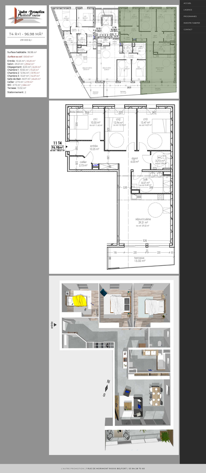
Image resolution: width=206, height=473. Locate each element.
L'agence (188, 10)
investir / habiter (192, 23)
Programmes (190, 16)
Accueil (187, 3)
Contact (188, 29)
